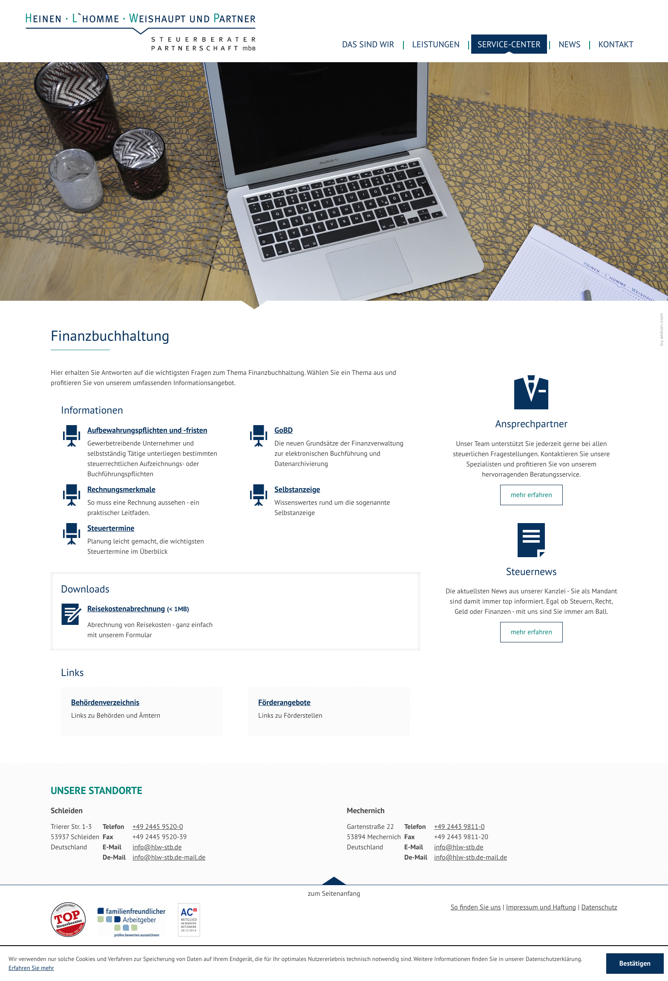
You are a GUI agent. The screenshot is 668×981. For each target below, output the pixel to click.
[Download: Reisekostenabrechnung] (141, 624)
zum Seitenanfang (334, 893)
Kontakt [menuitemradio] (616, 44)
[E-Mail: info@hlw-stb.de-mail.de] (168, 857)
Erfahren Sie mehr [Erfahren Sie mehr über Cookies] (31, 968)
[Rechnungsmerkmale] (141, 503)
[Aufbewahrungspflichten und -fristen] (141, 454)
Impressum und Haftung (541, 907)
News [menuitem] (569, 44)
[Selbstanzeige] (328, 503)
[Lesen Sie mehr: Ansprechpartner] (531, 495)
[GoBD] (328, 449)
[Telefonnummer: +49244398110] (459, 827)
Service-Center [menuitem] (509, 44)
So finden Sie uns (476, 907)
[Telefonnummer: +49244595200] (157, 827)
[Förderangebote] (328, 711)
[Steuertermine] (141, 542)
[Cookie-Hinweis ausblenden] (635, 963)
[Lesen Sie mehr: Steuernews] (531, 632)
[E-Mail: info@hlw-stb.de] (156, 847)
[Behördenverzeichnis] (141, 711)
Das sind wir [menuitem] (368, 44)
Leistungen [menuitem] (436, 44)
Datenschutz (599, 907)
